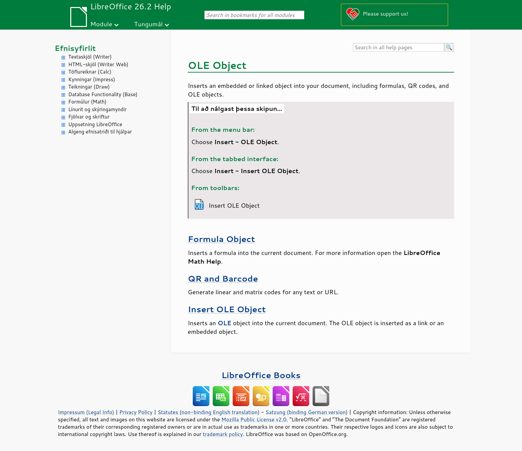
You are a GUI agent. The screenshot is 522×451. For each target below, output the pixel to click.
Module (101, 23)
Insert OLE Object (227, 309)
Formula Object (221, 239)
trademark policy (223, 434)
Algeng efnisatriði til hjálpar (100, 131)
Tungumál (148, 23)
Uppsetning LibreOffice (95, 124)
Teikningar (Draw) (89, 86)
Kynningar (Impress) (91, 79)
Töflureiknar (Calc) (89, 71)
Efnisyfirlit (75, 48)
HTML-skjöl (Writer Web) (98, 64)
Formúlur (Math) (87, 101)
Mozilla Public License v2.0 (254, 419)
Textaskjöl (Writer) (90, 56)
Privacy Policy (135, 412)
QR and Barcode (223, 278)
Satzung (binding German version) (307, 412)
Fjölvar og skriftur (89, 116)
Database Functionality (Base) (102, 94)
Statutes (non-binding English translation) (208, 412)
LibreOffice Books (261, 375)
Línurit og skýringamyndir (97, 109)
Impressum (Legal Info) (86, 412)
